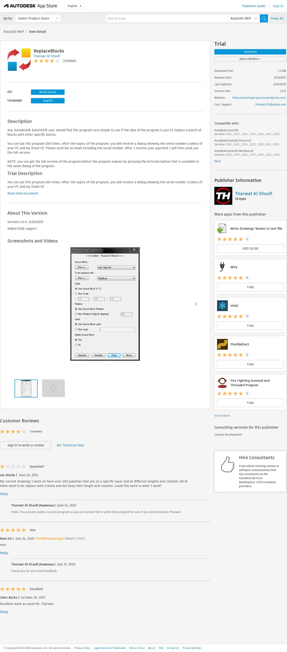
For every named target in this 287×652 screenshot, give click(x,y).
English (75, 6)
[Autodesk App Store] (31, 6)
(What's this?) (75, 538)
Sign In (278, 6)
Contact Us (173, 648)
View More (222, 415)
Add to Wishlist (250, 59)
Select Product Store (33, 18)
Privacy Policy (82, 648)
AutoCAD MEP (14, 31)
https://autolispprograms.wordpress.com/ (259, 98)
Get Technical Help (70, 445)
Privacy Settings (192, 648)
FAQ (161, 648)
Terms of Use (137, 648)
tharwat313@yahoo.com (270, 104)
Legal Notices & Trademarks (109, 648)
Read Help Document (22, 193)
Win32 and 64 (47, 92)
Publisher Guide (253, 6)
